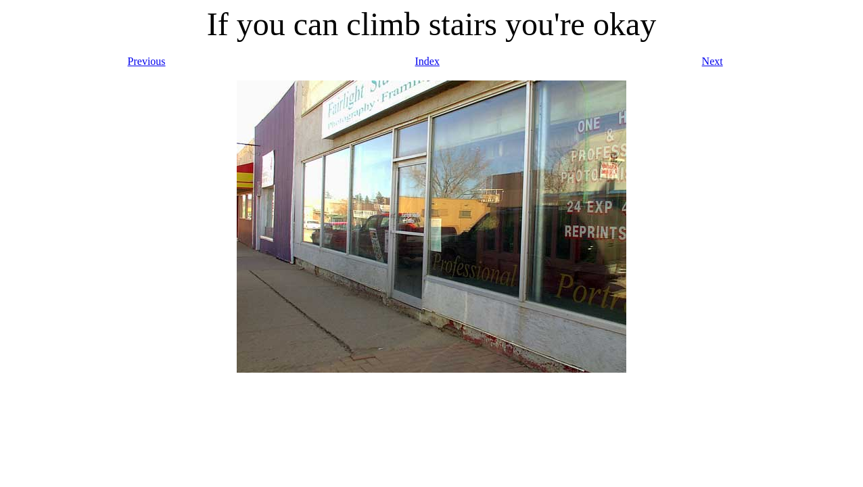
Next (712, 61)
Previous (147, 61)
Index (427, 61)
